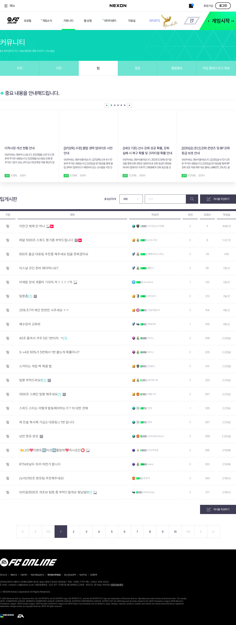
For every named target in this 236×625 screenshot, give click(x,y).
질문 (137, 68)
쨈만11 (151, 268)
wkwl (150, 464)
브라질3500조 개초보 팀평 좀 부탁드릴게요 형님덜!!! (58, 492)
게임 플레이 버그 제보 (216, 68)
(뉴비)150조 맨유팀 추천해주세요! (42, 478)
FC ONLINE (13, 20)
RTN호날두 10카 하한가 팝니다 (40, 464)
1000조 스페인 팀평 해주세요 (42, 394)
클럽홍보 (176, 68)
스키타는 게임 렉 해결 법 (35, 366)
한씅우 (147, 478)
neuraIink (148, 282)
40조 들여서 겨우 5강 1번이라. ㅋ (43, 338)
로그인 (223, 5)
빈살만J (151, 366)
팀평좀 (28, 296)
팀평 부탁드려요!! (35, 380)
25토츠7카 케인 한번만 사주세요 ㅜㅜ (44, 310)
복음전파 (152, 324)
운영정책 (93, 575)
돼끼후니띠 (153, 380)
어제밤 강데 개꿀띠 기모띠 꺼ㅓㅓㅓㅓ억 (48, 284)
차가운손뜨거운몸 (156, 226)
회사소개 (3, 575)
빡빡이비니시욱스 (156, 254)
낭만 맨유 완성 (31, 438)
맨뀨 (150, 408)
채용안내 (13, 575)
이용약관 (23, 575)
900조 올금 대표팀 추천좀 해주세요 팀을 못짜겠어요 (54, 254)
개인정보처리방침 (53, 575)
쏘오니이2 (152, 240)
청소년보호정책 (70, 575)
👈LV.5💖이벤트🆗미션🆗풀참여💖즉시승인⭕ (54, 452)
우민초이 (152, 296)
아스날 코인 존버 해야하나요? (39, 268)
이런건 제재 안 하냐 (36, 228)
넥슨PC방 (83, 575)
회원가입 (208, 6)
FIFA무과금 (153, 450)
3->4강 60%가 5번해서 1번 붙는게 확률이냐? (49, 352)
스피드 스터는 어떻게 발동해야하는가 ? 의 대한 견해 (54, 408)
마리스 (151, 338)
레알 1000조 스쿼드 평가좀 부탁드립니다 (50, 242)
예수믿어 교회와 (30, 324)
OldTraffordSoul (156, 436)
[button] (129, 105)
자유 (59, 68)
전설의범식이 (154, 310)
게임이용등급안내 (37, 575)
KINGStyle (149, 492)
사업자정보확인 (116, 585)
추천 (19, 68)
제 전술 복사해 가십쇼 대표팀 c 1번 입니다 (47, 422)
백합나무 (152, 394)
